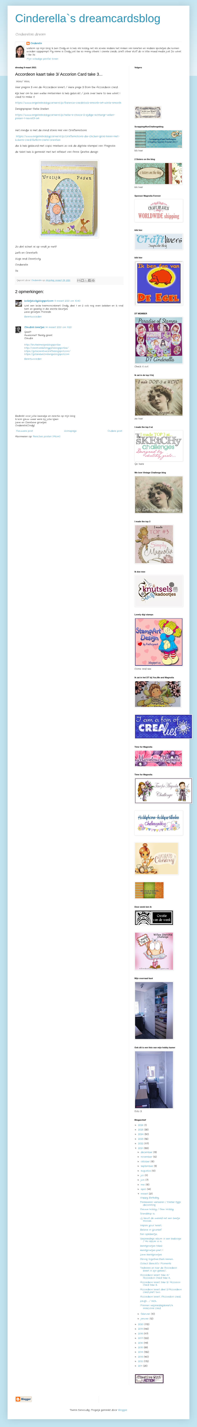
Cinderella (36, 43)
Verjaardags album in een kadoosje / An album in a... (160, 1240)
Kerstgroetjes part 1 (151, 1250)
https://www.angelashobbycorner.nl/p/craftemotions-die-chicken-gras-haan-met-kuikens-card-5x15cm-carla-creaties (67, 138)
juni (143, 1180)
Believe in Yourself (151, 1229)
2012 (141, 1361)
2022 (141, 1143)
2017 (141, 1338)
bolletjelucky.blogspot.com (38, 301)
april (144, 1189)
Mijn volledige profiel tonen (42, 58)
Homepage (70, 431)
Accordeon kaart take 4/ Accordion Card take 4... (155, 1276)
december (147, 1152)
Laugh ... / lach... (148, 1301)
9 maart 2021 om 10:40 (67, 301)
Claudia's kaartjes (34, 327)
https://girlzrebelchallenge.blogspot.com (46, 354)
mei (143, 1184)
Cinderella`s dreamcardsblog (87, 18)
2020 (141, 1324)
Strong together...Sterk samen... (156, 1259)
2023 (141, 1139)
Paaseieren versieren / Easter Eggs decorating (160, 1203)
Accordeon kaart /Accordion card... (160, 1296)
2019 (141, 1329)
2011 (140, 1365)
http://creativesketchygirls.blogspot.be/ (46, 348)
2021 (141, 1148)
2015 (141, 1347)
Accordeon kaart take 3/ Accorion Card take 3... (160, 1284)
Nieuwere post (24, 431)
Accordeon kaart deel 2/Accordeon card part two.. (161, 1291)
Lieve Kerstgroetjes (151, 1254)
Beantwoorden (32, 316)
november (147, 1156)
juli (143, 1175)
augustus (146, 1170)
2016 (141, 1343)
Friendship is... (147, 1213)
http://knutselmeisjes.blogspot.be (42, 344)
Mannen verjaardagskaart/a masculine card (156, 1307)
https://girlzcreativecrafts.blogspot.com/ (47, 351)
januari (145, 1318)
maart (145, 1193)
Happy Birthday (149, 1197)
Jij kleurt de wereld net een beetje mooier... (160, 1219)
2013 (141, 1356)
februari (146, 1314)
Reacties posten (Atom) (46, 436)
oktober (146, 1161)
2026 (141, 1125)
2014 (141, 1352)
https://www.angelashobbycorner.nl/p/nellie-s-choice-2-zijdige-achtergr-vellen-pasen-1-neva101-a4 (65, 116)
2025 (141, 1129)
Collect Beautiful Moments (155, 1263)
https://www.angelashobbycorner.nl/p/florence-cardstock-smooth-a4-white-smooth (68, 103)
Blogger (122, 1410)
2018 (141, 1333)
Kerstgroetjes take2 (151, 1245)
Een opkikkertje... (148, 1234)
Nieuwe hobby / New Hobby (157, 1209)
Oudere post (115, 431)
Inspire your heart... (151, 1225)
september (147, 1166)
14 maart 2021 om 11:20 (58, 327)
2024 (141, 1134)
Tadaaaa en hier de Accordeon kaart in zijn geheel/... (158, 1269)
